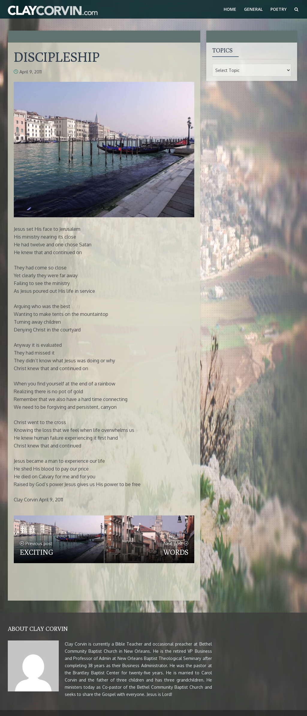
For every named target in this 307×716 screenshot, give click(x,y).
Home (230, 9)
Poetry (278, 9)
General (253, 9)
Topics (222, 50)
